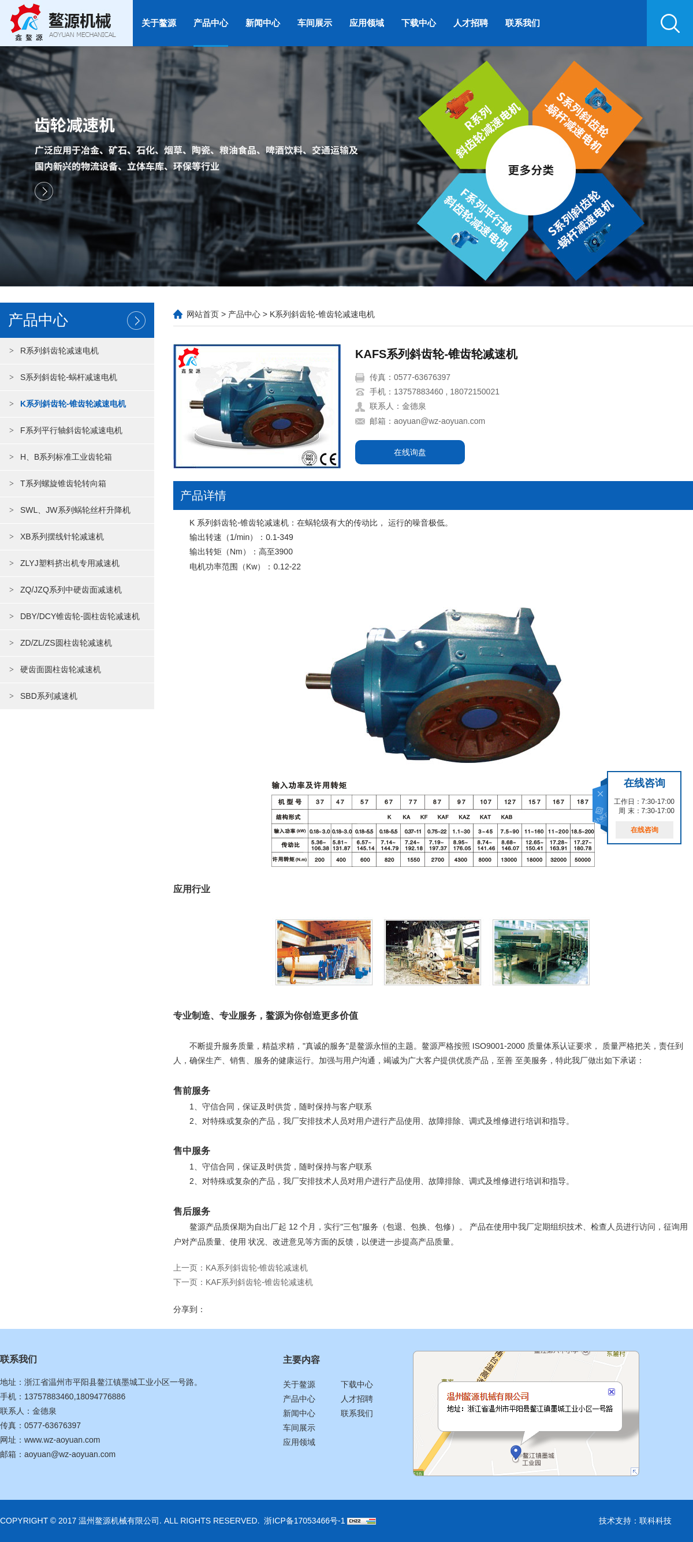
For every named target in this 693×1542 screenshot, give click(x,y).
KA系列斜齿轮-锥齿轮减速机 (257, 1267)
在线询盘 (410, 452)
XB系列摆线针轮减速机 (53, 537)
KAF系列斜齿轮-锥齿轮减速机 (259, 1282)
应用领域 (366, 23)
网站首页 (203, 314)
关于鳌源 (158, 23)
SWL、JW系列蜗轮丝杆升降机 (67, 510)
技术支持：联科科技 (635, 1520)
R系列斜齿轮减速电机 (51, 351)
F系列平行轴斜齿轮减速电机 (62, 431)
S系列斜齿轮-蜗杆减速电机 (60, 377)
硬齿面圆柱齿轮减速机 (52, 670)
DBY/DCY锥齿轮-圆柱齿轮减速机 (71, 617)
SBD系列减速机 (40, 696)
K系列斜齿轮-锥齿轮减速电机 (64, 404)
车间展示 (314, 23)
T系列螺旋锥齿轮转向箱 (54, 484)
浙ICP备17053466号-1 (304, 1520)
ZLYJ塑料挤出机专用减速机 (61, 563)
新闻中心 (262, 23)
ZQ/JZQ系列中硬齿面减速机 (62, 590)
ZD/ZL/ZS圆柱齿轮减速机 (57, 643)
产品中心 (210, 23)
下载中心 (418, 23)
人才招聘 (470, 23)
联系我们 (522, 23)
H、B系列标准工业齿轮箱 (57, 457)
